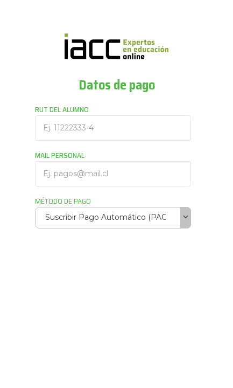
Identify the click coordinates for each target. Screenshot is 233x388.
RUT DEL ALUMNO (62, 109)
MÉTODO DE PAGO (63, 201)
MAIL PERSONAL (59, 155)
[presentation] (117, 263)
